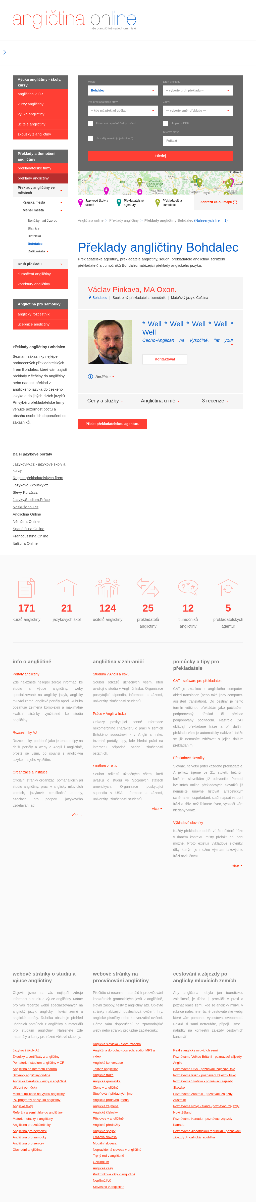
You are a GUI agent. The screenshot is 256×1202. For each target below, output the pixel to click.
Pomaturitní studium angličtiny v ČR (39, 975)
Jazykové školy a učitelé (93, 203)
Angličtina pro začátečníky (32, 1037)
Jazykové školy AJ (26, 962)
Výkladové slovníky (188, 747)
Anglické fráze (103, 987)
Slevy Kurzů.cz (25, 492)
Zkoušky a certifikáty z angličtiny (36, 968)
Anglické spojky (104, 1043)
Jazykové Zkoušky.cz (30, 485)
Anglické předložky (106, 1037)
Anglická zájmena (106, 1018)
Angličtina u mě (160, 400)
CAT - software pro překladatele (197, 681)
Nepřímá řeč (102, 1092)
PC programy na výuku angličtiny (37, 1012)
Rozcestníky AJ (25, 707)
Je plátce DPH (176, 123)
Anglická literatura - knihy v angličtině (40, 993)
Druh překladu (171, 81)
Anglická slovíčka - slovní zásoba (117, 956)
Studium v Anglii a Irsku (111, 674)
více (77, 771)
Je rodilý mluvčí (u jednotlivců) (110, 138)
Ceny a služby (105, 400)
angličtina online (74, 20)
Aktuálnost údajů (106, 1194)
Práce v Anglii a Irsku (109, 707)
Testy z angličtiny (105, 981)
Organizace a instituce (30, 741)
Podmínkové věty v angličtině (114, 1086)
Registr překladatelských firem (38, 478)
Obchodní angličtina (27, 1062)
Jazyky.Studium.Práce (31, 499)
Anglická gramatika (107, 993)
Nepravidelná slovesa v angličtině (117, 1062)
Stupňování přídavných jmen (113, 1005)
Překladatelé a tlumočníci (168, 203)
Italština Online (25, 543)
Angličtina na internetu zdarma (35, 981)
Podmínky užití (231, 1188)
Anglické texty (23, 1018)
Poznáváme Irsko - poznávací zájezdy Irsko (204, 987)
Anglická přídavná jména (111, 1012)
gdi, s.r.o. (236, 1175)
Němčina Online (26, 521)
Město (91, 81)
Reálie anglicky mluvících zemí (195, 962)
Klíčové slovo (171, 132)
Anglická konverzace (108, 975)
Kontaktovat (165, 359)
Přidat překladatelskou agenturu (112, 424)
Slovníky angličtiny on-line (31, 987)
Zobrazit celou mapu (218, 202)
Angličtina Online (27, 514)
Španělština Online (28, 529)
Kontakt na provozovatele (223, 1181)
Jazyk (166, 102)
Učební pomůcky (25, 999)
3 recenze (215, 400)
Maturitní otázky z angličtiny (33, 1031)
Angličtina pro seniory (28, 1055)
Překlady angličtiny (124, 220)
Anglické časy (103, 1080)
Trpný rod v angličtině (108, 1068)
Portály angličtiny (26, 674)
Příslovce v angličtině (108, 1030)
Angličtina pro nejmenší (30, 1043)
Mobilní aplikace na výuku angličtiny (39, 1006)
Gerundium (101, 1074)
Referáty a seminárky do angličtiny (38, 1024)
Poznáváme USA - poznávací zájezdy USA (204, 981)
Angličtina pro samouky (29, 1049)
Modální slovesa (105, 1055)
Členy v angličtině (106, 999)
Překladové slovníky (188, 714)
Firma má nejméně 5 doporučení (112, 123)
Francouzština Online (30, 536)
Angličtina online (91, 220)
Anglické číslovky (105, 1024)
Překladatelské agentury (130, 203)
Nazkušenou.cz (26, 507)
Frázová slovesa (105, 1049)
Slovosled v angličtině (108, 1099)
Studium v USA (105, 741)
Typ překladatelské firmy (103, 102)
